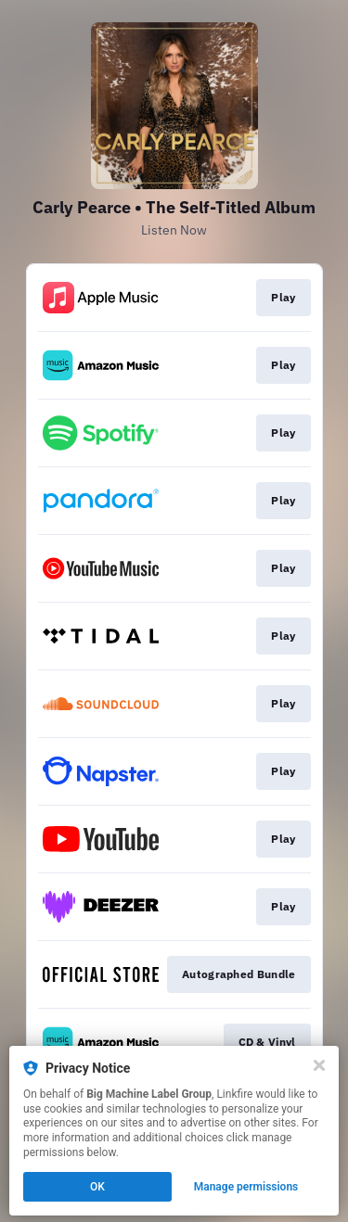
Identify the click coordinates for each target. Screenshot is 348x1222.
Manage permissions (246, 1186)
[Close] (319, 1065)
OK (97, 1186)
